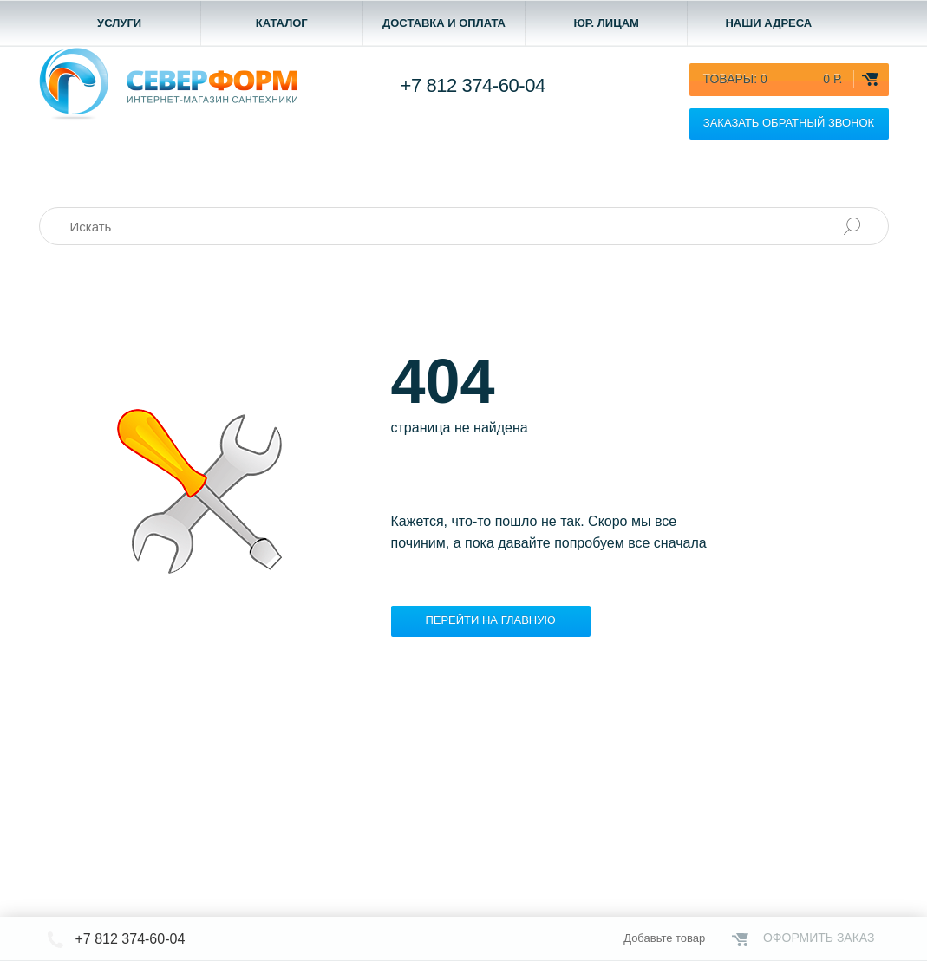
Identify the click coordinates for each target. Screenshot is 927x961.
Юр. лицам (606, 22)
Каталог (282, 22)
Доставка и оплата (444, 22)
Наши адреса (768, 22)
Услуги (119, 22)
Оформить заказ (819, 938)
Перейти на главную (490, 620)
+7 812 (473, 85)
